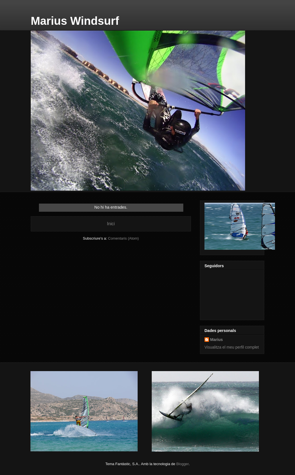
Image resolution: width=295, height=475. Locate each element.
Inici (111, 223)
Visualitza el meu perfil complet (231, 347)
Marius (216, 339)
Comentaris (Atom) (123, 238)
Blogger (182, 464)
